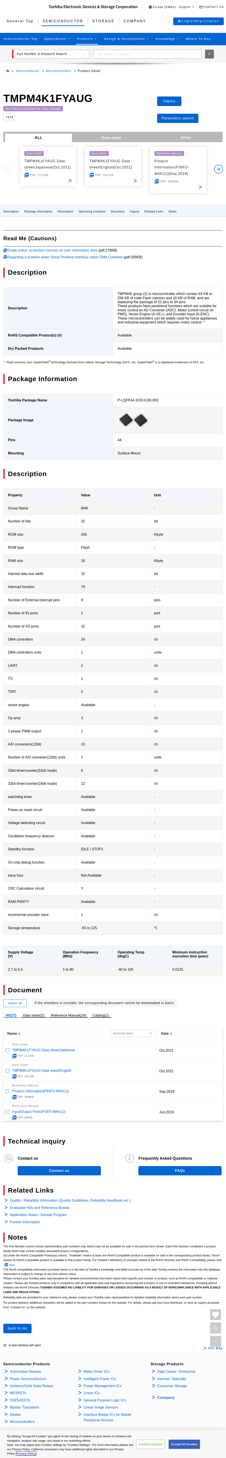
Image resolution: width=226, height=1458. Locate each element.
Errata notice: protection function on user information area (52, 250)
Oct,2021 (166, 1050)
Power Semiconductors (28, 1379)
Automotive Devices (25, 1371)
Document (118, 211)
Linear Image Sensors (101, 1407)
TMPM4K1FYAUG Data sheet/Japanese (43, 1050)
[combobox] (148, 54)
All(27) (11, 1015)
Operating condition (92, 211)
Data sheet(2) (33, 1015)
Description (11, 211)
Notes (173, 211)
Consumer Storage (172, 1386)
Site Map (215, 1348)
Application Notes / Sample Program (38, 1215)
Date (165, 1033)
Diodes (15, 1414)
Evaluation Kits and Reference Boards (40, 1208)
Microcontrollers (58, 71)
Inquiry (134, 211)
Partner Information (25, 1222)
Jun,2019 (166, 1112)
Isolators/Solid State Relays (31, 1386)
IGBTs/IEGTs (20, 1400)
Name (12, 1033)
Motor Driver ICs (96, 1371)
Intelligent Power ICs (100, 1379)
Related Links (154, 211)
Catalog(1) (101, 1015)
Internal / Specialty (171, 1379)
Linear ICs (92, 1393)
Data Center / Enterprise (176, 1371)
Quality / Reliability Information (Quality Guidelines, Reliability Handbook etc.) (70, 1200)
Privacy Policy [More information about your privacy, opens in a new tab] (26, 1454)
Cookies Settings (150, 1444)
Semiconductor (27, 71)
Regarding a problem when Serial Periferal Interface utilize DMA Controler (65, 257)
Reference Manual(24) (68, 1015)
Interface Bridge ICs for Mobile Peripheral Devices (107, 1417)
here (12, 1265)
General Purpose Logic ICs (105, 1400)
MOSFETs (18, 1393)
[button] (171, 7)
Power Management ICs (103, 1386)
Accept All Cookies (184, 1444)
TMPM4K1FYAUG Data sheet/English (41, 1070)
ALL (38, 138)
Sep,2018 (167, 1091)
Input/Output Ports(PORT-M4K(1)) (39, 1112)
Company (166, 1397)
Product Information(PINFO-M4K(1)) (40, 1091)
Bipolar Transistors (24, 1407)
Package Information (38, 211)
